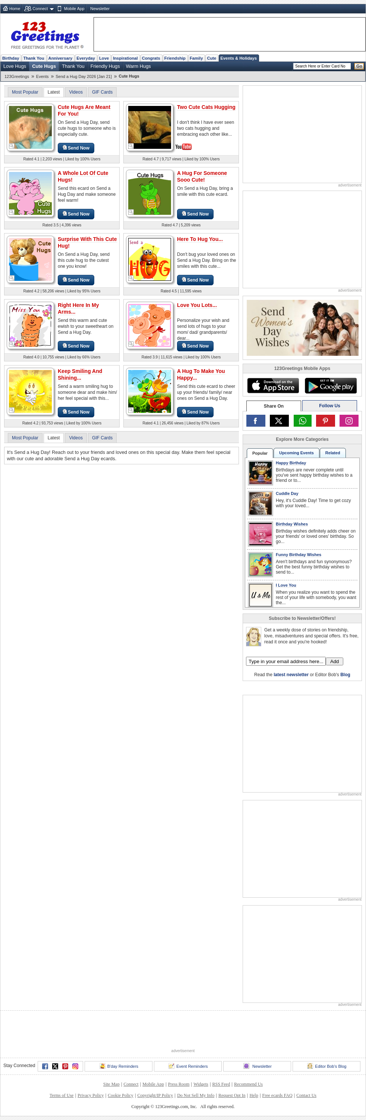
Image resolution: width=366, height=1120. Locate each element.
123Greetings (16, 76)
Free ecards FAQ (277, 1095)
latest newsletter (291, 674)
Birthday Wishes (292, 524)
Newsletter (100, 8)
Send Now (76, 148)
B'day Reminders (119, 1066)
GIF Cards (102, 92)
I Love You (286, 585)
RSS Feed (221, 1084)
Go (359, 66)
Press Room (179, 1084)
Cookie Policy (120, 1095)
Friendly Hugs (105, 66)
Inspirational (125, 58)
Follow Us (329, 405)
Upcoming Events (296, 453)
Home (14, 8)
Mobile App (74, 8)
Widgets (200, 1084)
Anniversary (60, 58)
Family (196, 58)
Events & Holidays (238, 58)
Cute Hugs (44, 66)
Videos (75, 92)
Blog (345, 674)
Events (42, 76)
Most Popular (25, 92)
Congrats (151, 58)
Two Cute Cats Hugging (206, 107)
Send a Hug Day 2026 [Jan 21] (83, 76)
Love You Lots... (197, 305)
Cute (211, 58)
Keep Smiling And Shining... (80, 374)
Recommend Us (248, 1084)
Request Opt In (232, 1095)
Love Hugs (14, 66)
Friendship (175, 58)
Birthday (10, 58)
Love (104, 58)
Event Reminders (188, 1066)
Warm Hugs (138, 66)
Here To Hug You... (200, 239)
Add (334, 661)
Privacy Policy (91, 1095)
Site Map (111, 1084)
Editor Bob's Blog (326, 1066)
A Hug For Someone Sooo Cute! (202, 176)
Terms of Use (61, 1095)
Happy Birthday (291, 463)
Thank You (33, 58)
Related (332, 453)
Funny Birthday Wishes (298, 554)
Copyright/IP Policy (155, 1095)
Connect (40, 8)
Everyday (85, 58)
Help (253, 1095)
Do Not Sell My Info (195, 1095)
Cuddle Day (287, 493)
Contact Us (306, 1095)
